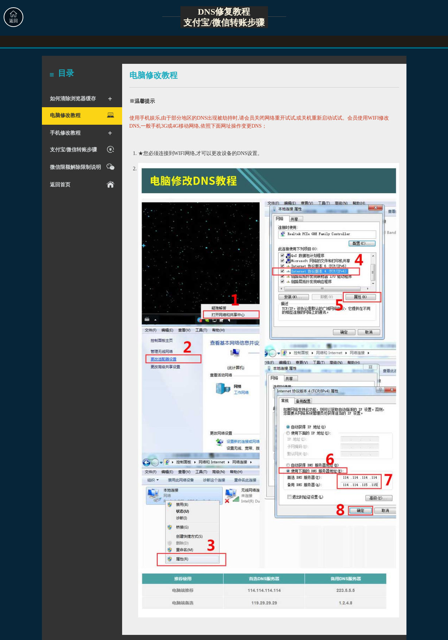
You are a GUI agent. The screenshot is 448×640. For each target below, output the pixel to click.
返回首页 (83, 184)
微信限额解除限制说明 (83, 166)
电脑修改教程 (83, 115)
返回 (13, 17)
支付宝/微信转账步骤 (83, 149)
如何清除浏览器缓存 (81, 99)
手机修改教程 (81, 133)
